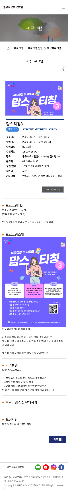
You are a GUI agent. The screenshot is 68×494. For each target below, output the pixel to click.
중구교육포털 (22, 7)
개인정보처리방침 (15, 467)
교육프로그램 (54, 48)
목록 (57, 439)
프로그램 (18, 48)
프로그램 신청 (35, 48)
